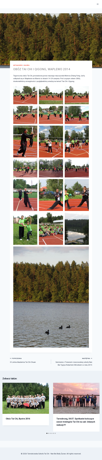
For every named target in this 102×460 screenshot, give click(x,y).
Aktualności (18, 65)
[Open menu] (98, 4)
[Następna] (96, 407)
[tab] (46, 433)
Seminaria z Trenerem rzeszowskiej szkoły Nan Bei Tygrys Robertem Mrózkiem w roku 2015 (72, 361)
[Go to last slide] (6, 407)
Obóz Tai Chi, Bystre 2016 (18, 418)
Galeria (27, 65)
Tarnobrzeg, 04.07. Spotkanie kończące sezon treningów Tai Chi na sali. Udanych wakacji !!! (75, 421)
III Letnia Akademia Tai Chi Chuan (29, 360)
